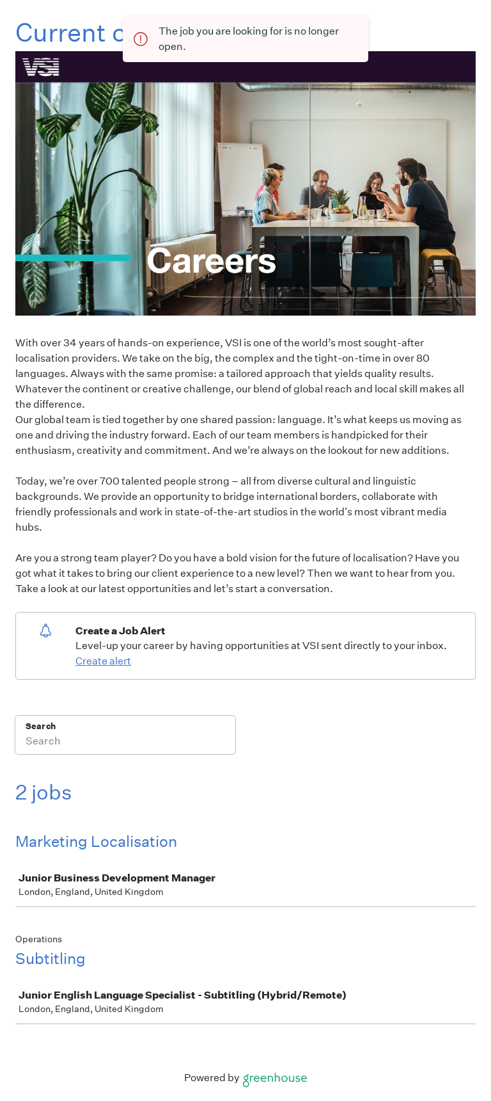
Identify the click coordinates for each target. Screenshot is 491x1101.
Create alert (103, 661)
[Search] (125, 743)
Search (41, 726)
